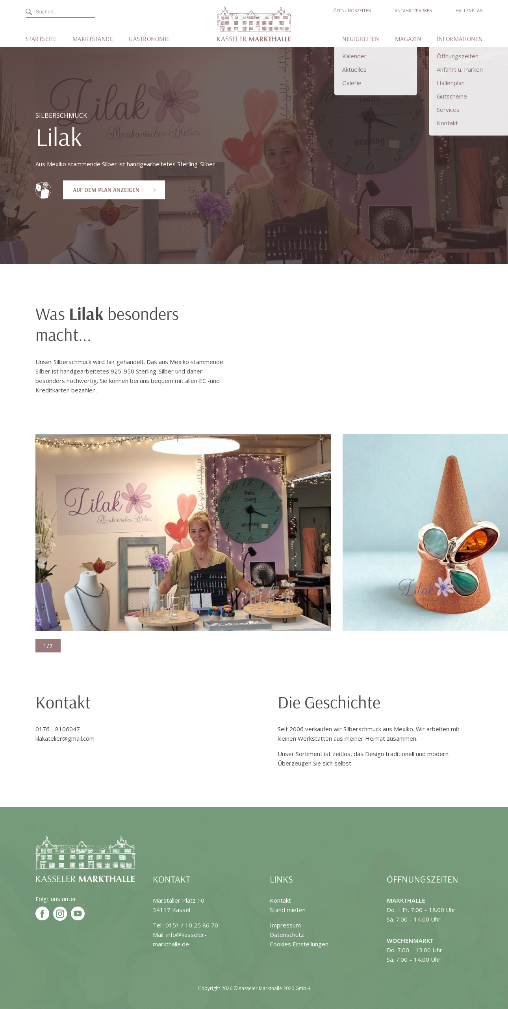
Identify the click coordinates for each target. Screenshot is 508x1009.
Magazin (408, 39)
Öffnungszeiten (352, 10)
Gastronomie (149, 39)
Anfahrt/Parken (413, 10)
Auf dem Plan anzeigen (106, 189)
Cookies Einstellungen (299, 944)
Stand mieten (288, 910)
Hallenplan (469, 10)
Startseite (41, 39)
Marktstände (92, 39)
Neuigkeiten (360, 39)
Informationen (460, 39)
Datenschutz (287, 934)
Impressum (285, 925)
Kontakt (280, 900)
